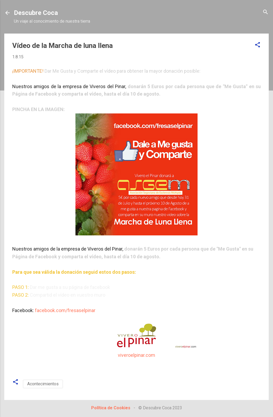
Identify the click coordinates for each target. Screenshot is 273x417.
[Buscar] (265, 12)
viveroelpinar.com (136, 355)
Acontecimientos (43, 383)
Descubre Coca (36, 13)
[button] (257, 45)
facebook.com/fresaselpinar (65, 310)
